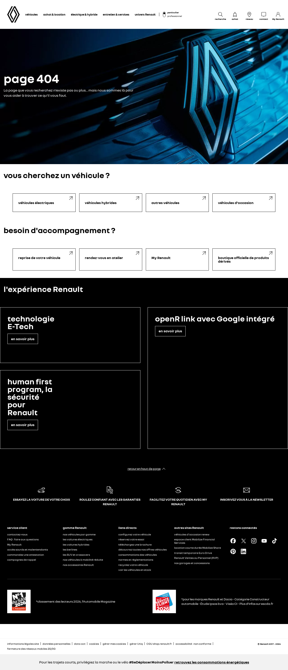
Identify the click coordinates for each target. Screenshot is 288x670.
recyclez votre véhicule (133, 565)
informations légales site (23, 643)
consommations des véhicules (137, 554)
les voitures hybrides (76, 544)
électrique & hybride (84, 14)
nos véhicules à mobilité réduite (83, 559)
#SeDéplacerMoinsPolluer (151, 662)
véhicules (31, 14)
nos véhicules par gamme (79, 534)
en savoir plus (22, 339)
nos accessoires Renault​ (78, 565)
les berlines (70, 549)
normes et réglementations (135, 559)
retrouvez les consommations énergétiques (211, 662)
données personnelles (56, 643)
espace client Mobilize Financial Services (194, 541)
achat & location (54, 14)
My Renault (14, 544)
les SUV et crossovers (76, 554)
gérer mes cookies (114, 643)
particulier (173, 12)
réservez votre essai (131, 539)
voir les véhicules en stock (134, 569)
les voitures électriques (77, 539)
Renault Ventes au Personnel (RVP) (196, 558)
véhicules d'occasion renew (191, 534)
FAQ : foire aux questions (23, 539)
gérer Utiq (136, 643)
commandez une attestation (25, 554)
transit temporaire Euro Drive (193, 553)
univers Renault (145, 14)
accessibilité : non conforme (193, 643)
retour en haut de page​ (144, 468)
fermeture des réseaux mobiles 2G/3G (31, 648)
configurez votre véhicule (134, 534)
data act (80, 643)
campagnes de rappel (21, 559)
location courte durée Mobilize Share (197, 547)
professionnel (174, 16)
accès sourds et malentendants (27, 549)
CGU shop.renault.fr (159, 643)
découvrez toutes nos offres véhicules (142, 549)
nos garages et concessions (192, 563)
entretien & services (116, 14)
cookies (94, 643)
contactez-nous (17, 534)
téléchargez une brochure (135, 544)
